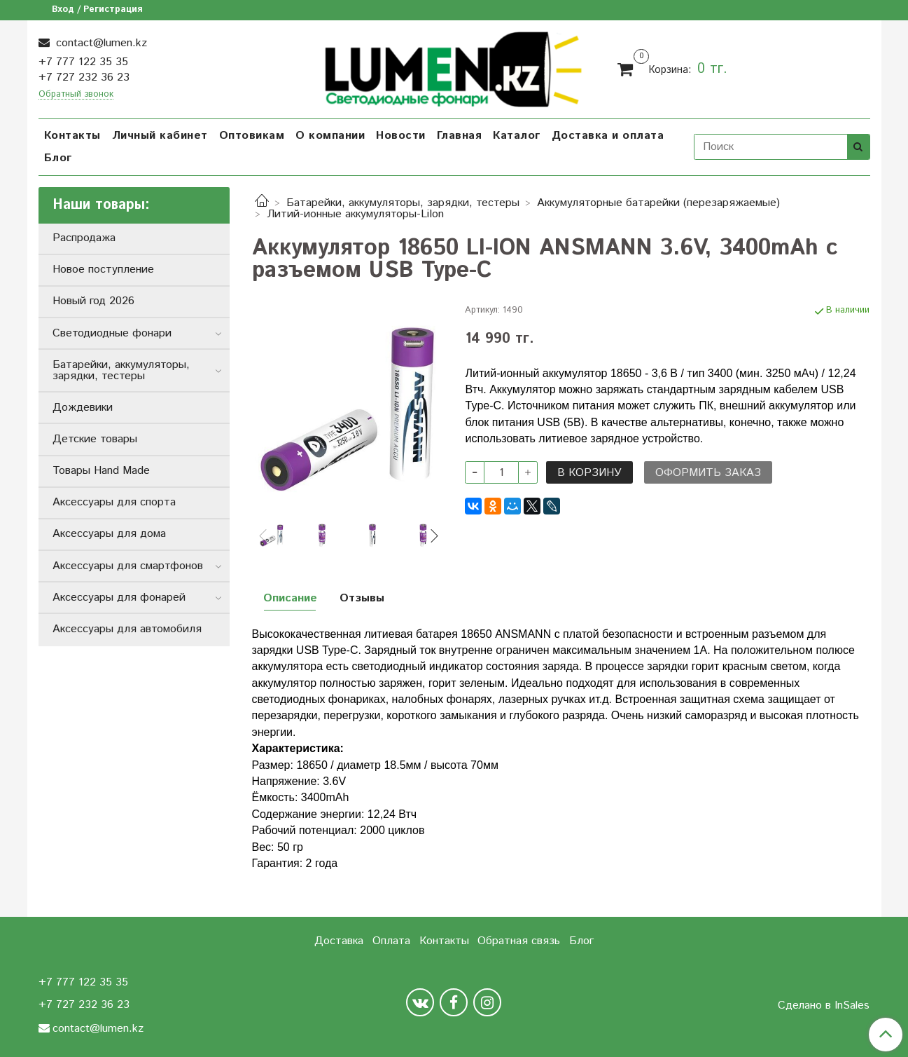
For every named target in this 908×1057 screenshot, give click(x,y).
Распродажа (84, 238)
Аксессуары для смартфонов (128, 566)
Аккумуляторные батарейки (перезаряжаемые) (658, 203)
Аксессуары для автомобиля (127, 629)
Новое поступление (103, 269)
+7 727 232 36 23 (84, 77)
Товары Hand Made (101, 471)
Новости (401, 136)
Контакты (72, 136)
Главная (459, 136)
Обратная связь (518, 941)
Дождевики (83, 408)
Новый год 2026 (93, 301)
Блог (58, 158)
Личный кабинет (160, 136)
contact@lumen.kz (100, 43)
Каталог (516, 136)
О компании (330, 136)
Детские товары (95, 439)
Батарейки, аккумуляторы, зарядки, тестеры (402, 203)
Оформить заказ (708, 473)
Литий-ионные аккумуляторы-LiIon (355, 214)
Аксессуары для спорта (114, 502)
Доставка (338, 941)
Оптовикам (252, 136)
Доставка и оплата (608, 136)
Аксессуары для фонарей (119, 597)
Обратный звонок (76, 95)
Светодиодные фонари (112, 333)
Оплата (391, 941)
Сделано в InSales (823, 1005)
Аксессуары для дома (109, 534)
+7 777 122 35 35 (83, 62)
